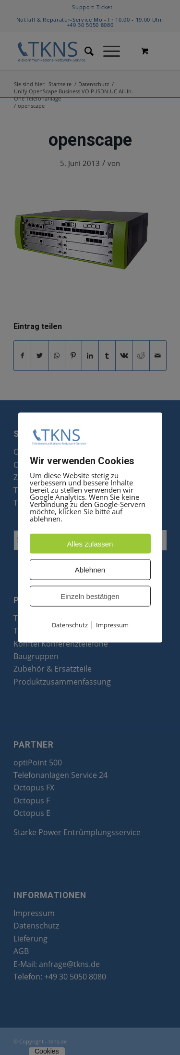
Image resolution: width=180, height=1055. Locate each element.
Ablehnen (90, 570)
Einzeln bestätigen (90, 596)
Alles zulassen (90, 544)
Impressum (112, 625)
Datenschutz (70, 625)
